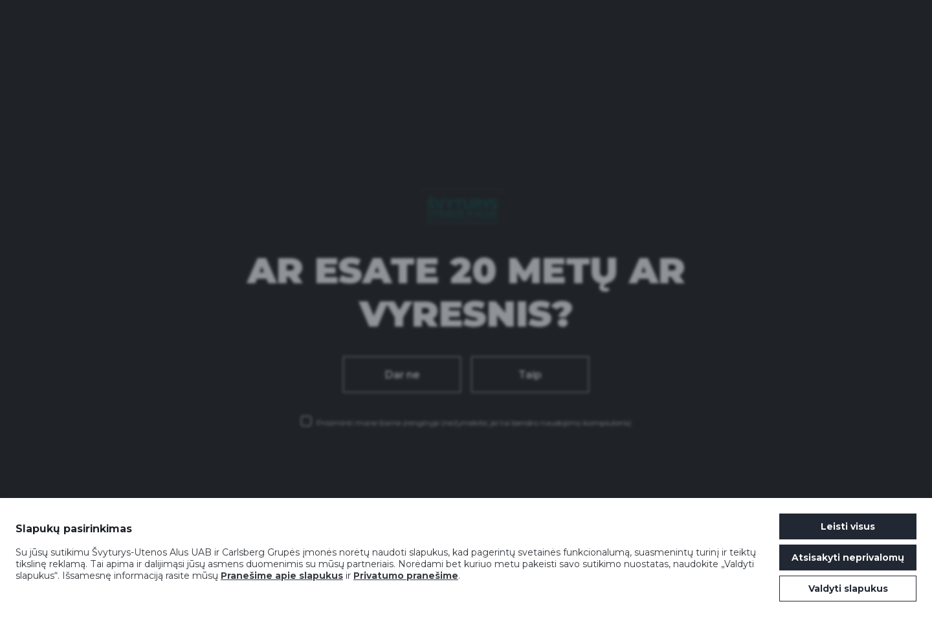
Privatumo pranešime (405, 575)
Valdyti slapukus (848, 588)
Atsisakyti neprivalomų (848, 557)
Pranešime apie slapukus (282, 575)
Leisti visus (848, 526)
